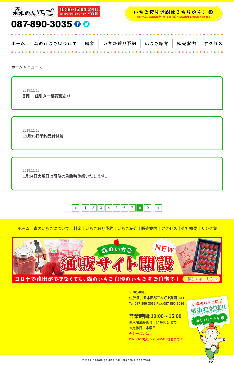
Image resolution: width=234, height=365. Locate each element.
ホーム (17, 67)
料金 (77, 228)
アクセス (169, 228)
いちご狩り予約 (99, 228)
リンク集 (209, 228)
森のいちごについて (51, 228)
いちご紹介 (127, 228)
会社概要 (189, 228)
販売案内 (149, 228)
